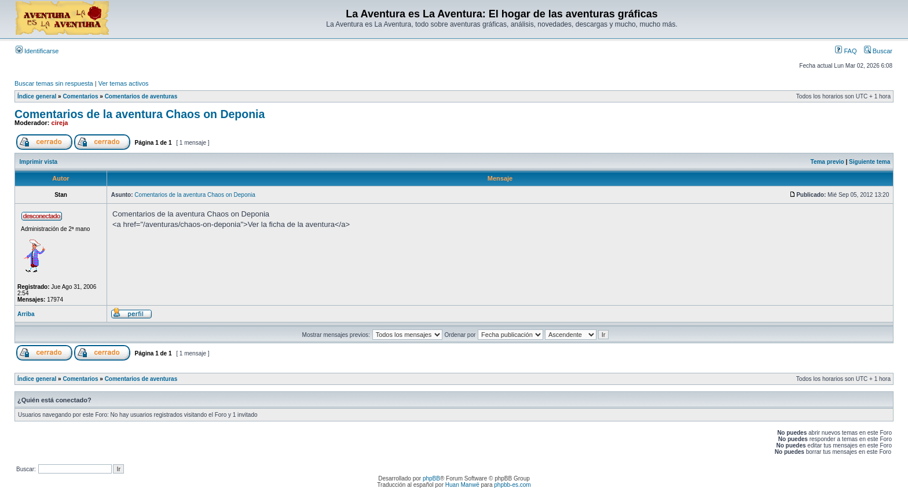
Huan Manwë (462, 485)
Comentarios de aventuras (141, 96)
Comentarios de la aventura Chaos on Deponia (139, 114)
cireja (60, 122)
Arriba (25, 314)
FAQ (845, 50)
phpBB (431, 478)
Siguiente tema (869, 162)
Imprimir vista (39, 162)
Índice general (36, 96)
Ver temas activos (123, 83)
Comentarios (80, 96)
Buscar (878, 50)
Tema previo (827, 162)
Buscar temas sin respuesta (53, 83)
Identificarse (37, 50)
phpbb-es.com (512, 485)
